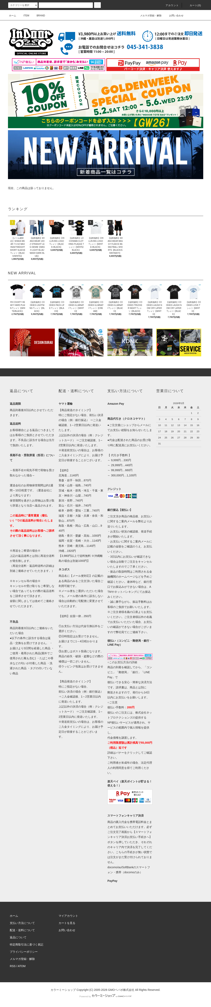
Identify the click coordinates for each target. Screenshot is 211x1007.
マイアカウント (68, 915)
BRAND (38, 15)
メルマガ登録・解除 (148, 15)
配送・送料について (22, 930)
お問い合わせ (174, 15)
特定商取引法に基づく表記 (26, 944)
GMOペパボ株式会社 (121, 989)
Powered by (105, 996)
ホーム (12, 15)
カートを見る (67, 923)
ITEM (24, 15)
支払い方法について (22, 923)
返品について (18, 937)
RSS (13, 966)
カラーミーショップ (63, 989)
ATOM (22, 966)
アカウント (170, 5)
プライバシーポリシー (24, 951)
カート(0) (193, 5)
